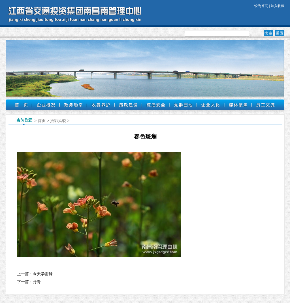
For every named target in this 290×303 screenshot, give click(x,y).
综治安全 (155, 104)
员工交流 (265, 104)
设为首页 (261, 6)
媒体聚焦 (238, 104)
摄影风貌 (58, 120)
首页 (19, 104)
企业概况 (45, 104)
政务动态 (73, 104)
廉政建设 (128, 104)
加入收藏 (277, 6)
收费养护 (100, 104)
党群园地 (183, 104)
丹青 (37, 281)
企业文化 (210, 104)
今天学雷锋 (43, 274)
